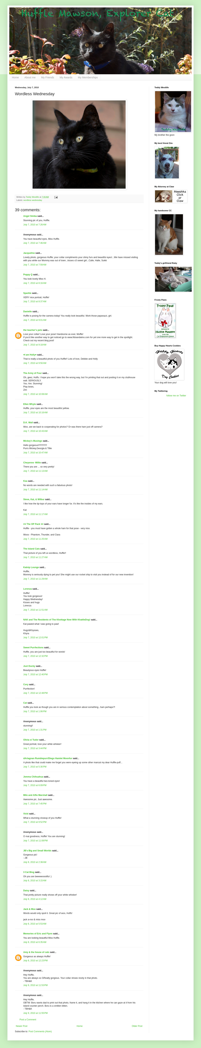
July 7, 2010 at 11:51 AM (35, 610)
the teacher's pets (32, 330)
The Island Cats (31, 548)
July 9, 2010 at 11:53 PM (35, 985)
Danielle (27, 311)
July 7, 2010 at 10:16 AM (35, 412)
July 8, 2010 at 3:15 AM (34, 880)
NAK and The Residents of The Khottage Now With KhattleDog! (56, 619)
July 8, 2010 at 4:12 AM (34, 899)
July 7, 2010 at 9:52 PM (34, 822)
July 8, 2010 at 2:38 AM (34, 862)
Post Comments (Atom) (40, 1031)
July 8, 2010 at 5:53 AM (34, 923)
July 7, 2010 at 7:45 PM (34, 803)
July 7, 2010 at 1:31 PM (34, 729)
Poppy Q (27, 274)
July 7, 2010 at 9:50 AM (34, 363)
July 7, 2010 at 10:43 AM (35, 431)
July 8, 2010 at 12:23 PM (35, 960)
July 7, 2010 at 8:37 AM (34, 301)
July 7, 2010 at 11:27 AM (35, 557)
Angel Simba (30, 216)
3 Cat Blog (28, 872)
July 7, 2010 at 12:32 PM (35, 656)
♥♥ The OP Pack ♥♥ (33, 524)
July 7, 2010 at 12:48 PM (35, 693)
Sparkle (27, 293)
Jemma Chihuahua (33, 776)
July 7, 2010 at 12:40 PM (35, 674)
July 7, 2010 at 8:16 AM (34, 283)
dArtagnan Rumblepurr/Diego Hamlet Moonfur (47, 758)
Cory (25, 684)
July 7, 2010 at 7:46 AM (34, 243)
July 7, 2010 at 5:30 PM (34, 766)
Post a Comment (28, 1019)
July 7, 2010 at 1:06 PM (34, 711)
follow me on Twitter (176, 395)
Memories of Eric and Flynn (37, 933)
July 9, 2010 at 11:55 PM (35, 1013)
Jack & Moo (29, 909)
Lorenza (27, 589)
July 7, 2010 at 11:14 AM (35, 489)
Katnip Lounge (31, 567)
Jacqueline (29, 253)
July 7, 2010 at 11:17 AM (35, 514)
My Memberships (88, 77)
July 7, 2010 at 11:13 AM (35, 471)
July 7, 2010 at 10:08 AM (35, 394)
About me (30, 77)
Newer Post (21, 1026)
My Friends (47, 77)
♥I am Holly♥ (29, 354)
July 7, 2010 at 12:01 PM (35, 637)
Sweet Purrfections (33, 647)
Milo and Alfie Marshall (35, 795)
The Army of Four (32, 373)
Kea (25, 481)
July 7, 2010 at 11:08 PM (35, 840)
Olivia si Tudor (31, 740)
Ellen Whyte (29, 404)
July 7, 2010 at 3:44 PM (34, 748)
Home (15, 77)
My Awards (66, 77)
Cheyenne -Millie (32, 462)
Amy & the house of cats (36, 952)
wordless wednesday (32, 200)
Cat (25, 703)
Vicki (25, 813)
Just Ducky (29, 666)
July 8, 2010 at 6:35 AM (34, 942)
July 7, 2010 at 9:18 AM (34, 344)
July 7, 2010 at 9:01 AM (34, 320)
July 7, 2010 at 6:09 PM (34, 785)
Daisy (26, 890)
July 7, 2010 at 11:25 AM (35, 539)
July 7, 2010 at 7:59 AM (34, 264)
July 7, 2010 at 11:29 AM (35, 579)
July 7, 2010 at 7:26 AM (34, 224)
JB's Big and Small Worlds (37, 850)
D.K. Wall (28, 422)
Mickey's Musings (32, 441)
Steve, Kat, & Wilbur (33, 499)
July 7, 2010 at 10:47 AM (35, 452)
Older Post (137, 1026)
